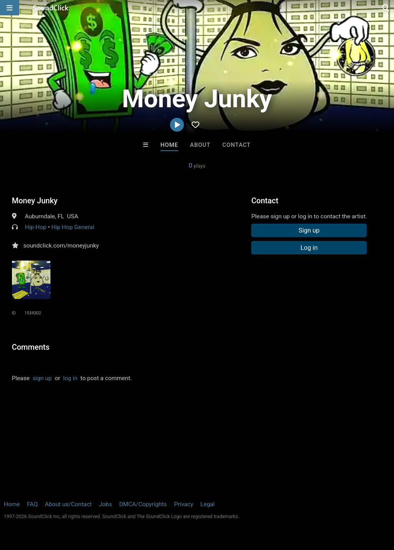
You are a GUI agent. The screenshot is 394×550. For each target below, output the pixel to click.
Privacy (183, 504)
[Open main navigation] (9, 7)
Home (169, 144)
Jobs (105, 504)
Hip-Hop (36, 227)
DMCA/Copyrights (143, 504)
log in (70, 378)
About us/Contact (68, 504)
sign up (42, 378)
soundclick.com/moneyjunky (61, 245)
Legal (207, 504)
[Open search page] (386, 7)
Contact (236, 144)
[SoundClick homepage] (51, 7)
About (200, 144)
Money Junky (35, 200)
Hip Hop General (72, 227)
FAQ (32, 504)
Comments (31, 347)
